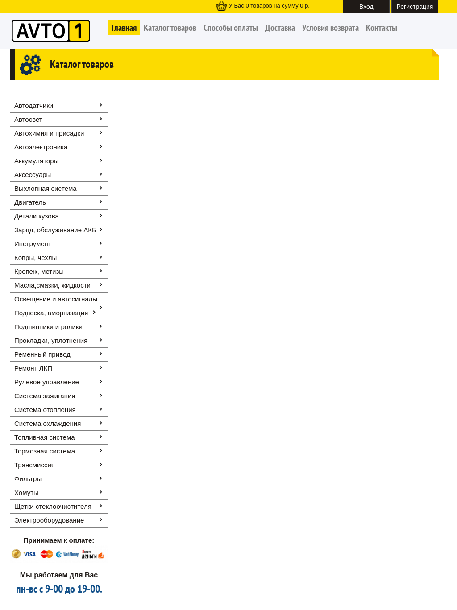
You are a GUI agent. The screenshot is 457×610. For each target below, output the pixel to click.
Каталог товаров (170, 27)
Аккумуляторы (36, 161)
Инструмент (32, 243)
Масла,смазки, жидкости (52, 285)
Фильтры (28, 478)
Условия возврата (330, 27)
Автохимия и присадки (49, 133)
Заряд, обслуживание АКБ (55, 230)
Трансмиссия (34, 465)
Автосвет (28, 119)
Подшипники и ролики (48, 326)
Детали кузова (36, 216)
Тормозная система (44, 451)
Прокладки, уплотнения (50, 340)
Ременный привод (42, 354)
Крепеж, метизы (39, 271)
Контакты (381, 27)
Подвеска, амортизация (51, 313)
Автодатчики (33, 105)
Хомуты (26, 492)
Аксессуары (32, 174)
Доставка (280, 27)
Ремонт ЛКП (33, 368)
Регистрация (415, 6)
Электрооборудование (49, 520)
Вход (366, 6)
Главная (124, 27)
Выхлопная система (45, 188)
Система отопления (45, 409)
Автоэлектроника (40, 147)
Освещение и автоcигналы (55, 299)
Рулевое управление (46, 382)
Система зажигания (44, 396)
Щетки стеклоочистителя (52, 506)
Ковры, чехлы (35, 257)
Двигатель (30, 202)
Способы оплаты (231, 27)
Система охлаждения (47, 423)
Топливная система (44, 437)
